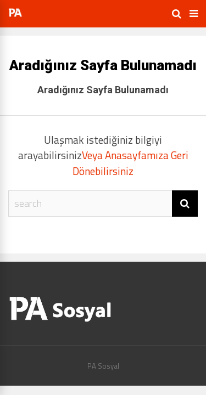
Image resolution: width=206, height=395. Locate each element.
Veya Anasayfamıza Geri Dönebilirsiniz (130, 163)
